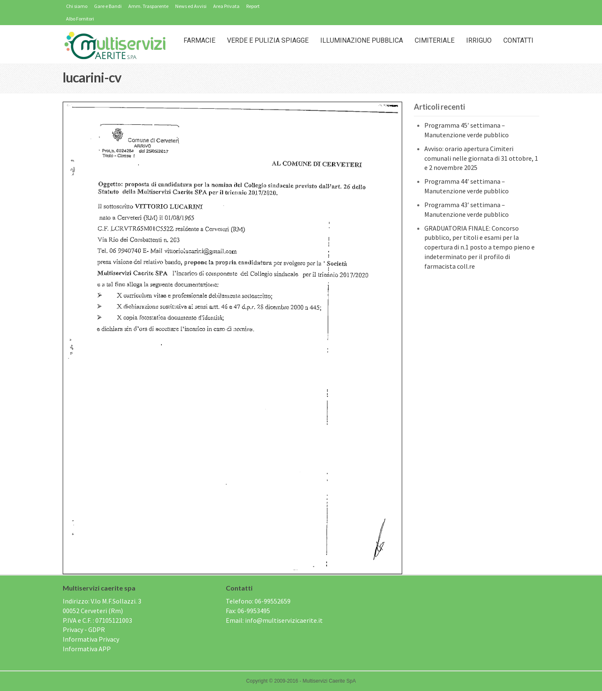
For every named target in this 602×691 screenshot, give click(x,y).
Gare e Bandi (108, 6)
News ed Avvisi (191, 6)
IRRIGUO (479, 40)
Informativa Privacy (91, 639)
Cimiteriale (434, 40)
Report (253, 6)
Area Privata (226, 6)
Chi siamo (76, 6)
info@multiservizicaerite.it (284, 620)
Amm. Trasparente (148, 6)
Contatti (518, 40)
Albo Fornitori (80, 18)
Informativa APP (87, 649)
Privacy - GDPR (84, 629)
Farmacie (199, 40)
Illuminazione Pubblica (361, 40)
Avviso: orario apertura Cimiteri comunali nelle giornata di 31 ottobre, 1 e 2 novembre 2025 (481, 158)
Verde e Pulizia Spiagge (268, 40)
